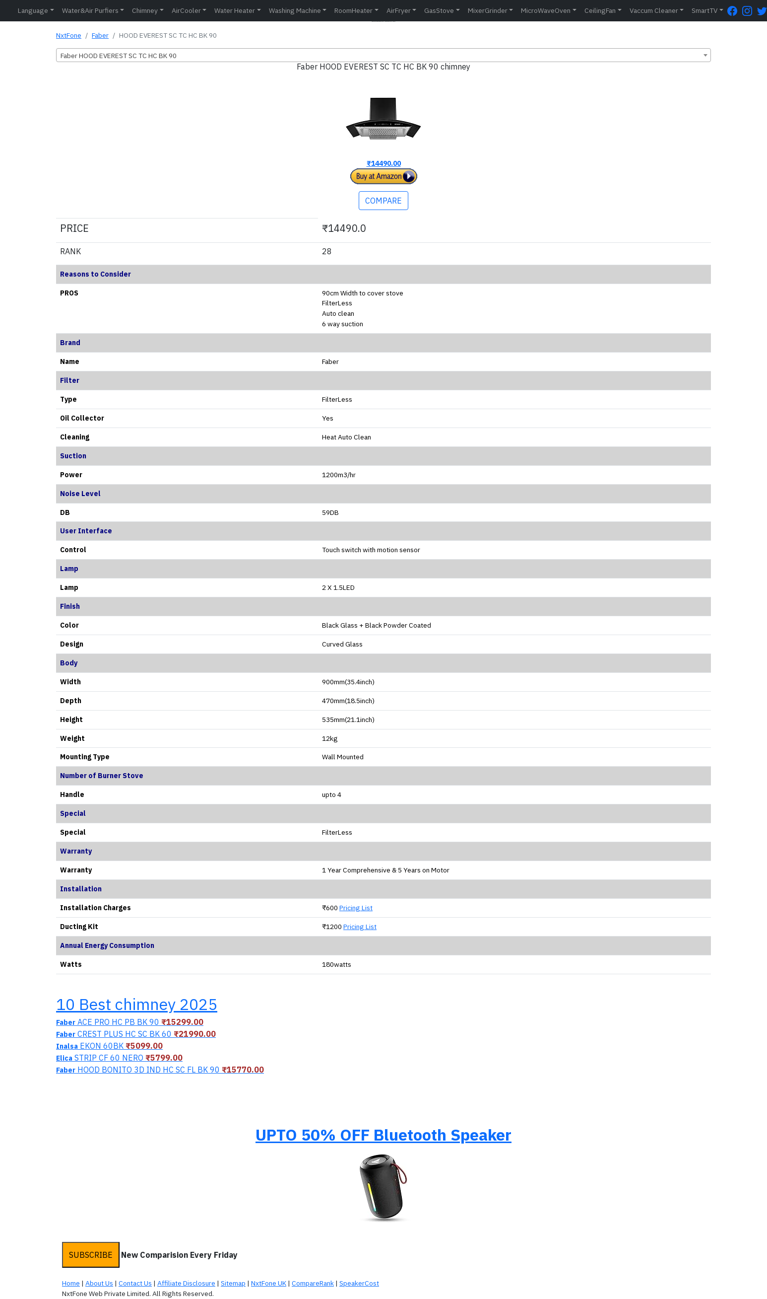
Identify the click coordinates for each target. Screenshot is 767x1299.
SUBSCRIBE (91, 1255)
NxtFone (68, 35)
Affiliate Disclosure (186, 1283)
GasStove (439, 10)
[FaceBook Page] (734, 10)
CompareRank (313, 1283)
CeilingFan (600, 10)
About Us (99, 1283)
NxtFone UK (268, 1283)
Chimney (145, 10)
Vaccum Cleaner (654, 10)
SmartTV (704, 10)
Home (71, 1283)
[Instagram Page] (749, 10)
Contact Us (135, 1283)
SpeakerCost (359, 1283)
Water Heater (234, 10)
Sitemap (233, 1283)
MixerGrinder (488, 10)
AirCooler (186, 10)
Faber (100, 35)
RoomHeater (353, 10)
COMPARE (383, 201)
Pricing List (356, 907)
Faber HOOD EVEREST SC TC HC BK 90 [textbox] (119, 55)
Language (33, 10)
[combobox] (383, 55)
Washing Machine (295, 10)
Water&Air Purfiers (90, 10)
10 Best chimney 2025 (136, 1004)
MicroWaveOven (546, 10)
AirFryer (398, 10)
